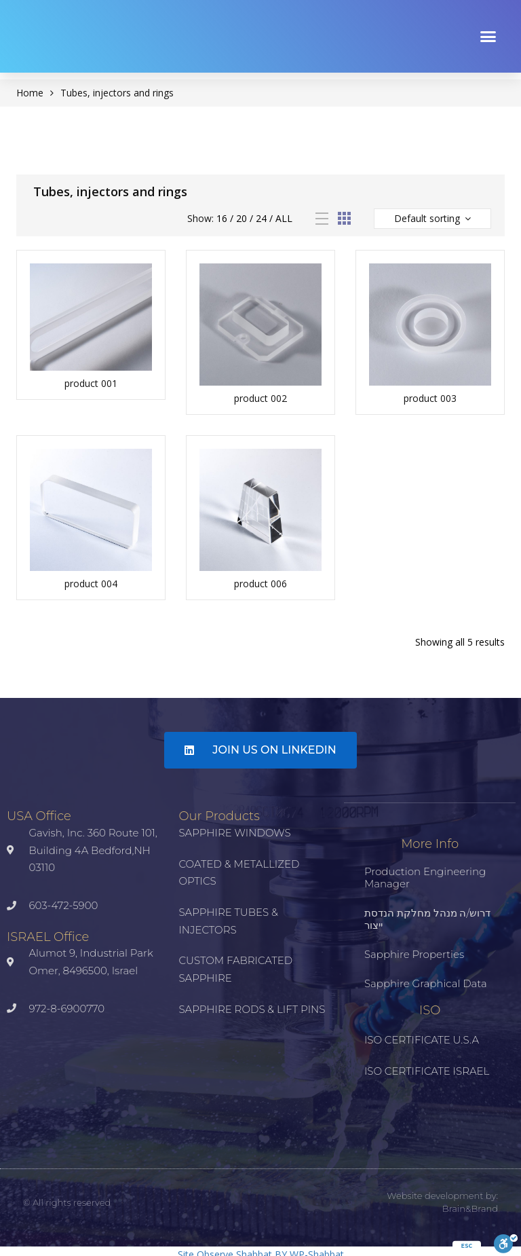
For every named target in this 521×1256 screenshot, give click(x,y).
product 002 (260, 398)
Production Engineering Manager (425, 877)
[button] (488, 36)
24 (261, 218)
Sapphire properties (414, 954)
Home (29, 92)
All (283, 218)
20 (241, 218)
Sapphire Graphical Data (425, 983)
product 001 (90, 383)
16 (221, 218)
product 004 (90, 583)
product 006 (260, 583)
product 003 (430, 398)
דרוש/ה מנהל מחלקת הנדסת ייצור (427, 918)
